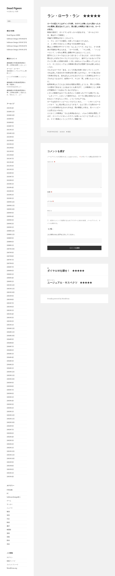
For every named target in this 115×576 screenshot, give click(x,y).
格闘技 (9, 530)
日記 (8, 519)
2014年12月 (11, 133)
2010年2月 (10, 195)
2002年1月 (10, 448)
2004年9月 (10, 339)
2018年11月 (11, 112)
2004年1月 (10, 368)
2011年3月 (10, 166)
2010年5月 (10, 184)
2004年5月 (10, 354)
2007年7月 (10, 260)
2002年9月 (10, 426)
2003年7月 (10, 390)
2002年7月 (10, 430)
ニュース (10, 508)
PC (8, 493)
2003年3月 (10, 404)
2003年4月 (10, 401)
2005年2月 (10, 321)
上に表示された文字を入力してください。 (61, 235)
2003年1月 (10, 411)
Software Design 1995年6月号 (17, 46)
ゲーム (9, 501)
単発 (8, 515)
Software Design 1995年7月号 (17, 42)
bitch (63, 132)
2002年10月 (11, 422)
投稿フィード (11, 561)
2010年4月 (10, 187)
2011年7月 (10, 159)
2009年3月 (10, 220)
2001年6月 (10, 469)
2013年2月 (10, 144)
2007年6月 (10, 263)
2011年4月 (10, 162)
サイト (49, 211)
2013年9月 (10, 137)
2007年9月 (10, 252)
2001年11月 (11, 455)
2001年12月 (11, 451)
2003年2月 (10, 408)
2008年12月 (11, 231)
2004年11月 (11, 332)
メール (50, 201)
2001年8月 (10, 466)
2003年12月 (11, 372)
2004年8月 (10, 343)
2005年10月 (11, 292)
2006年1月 (10, 281)
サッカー (10, 504)
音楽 (8, 544)
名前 (49, 192)
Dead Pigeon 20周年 (13, 35)
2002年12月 (11, 415)
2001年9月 (10, 462)
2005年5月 (10, 310)
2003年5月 (10, 397)
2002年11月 (11, 419)
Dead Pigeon (14, 8)
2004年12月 (11, 328)
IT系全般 (10, 490)
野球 (8, 540)
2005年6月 (10, 307)
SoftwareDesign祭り (14, 497)
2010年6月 (10, 180)
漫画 (8, 533)
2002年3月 (10, 440)
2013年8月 (10, 140)
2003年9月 (10, 383)
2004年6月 (10, 350)
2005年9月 (10, 296)
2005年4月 (10, 314)
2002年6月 (10, 433)
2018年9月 (10, 119)
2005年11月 (11, 289)
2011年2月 (10, 169)
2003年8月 (10, 386)
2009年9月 (10, 213)
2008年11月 (11, 234)
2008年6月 (10, 242)
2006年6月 (10, 271)
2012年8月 (10, 148)
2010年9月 (10, 173)
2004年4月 (10, 357)
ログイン (10, 557)
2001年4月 (10, 477)
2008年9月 (10, 238)
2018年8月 (10, 122)
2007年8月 (10, 256)
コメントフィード (12, 565)
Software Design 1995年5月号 (17, 50)
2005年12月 (11, 285)
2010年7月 (10, 177)
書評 (8, 526)
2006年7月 (10, 267)
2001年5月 (10, 473)
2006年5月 (10, 274)
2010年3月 (10, 191)
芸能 (8, 537)
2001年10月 (11, 458)
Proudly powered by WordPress (58, 299)
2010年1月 (10, 198)
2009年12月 (11, 202)
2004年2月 (10, 365)
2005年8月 (10, 299)
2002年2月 (10, 444)
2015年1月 (10, 130)
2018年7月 (10, 126)
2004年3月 (10, 361)
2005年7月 (10, 303)
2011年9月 (10, 151)
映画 (8, 522)
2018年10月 (11, 115)
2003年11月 (11, 375)
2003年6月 (10, 393)
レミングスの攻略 (12, 77)
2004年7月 (10, 346)
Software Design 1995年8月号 (17, 39)
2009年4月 (10, 216)
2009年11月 (11, 206)
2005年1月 (10, 325)
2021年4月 (10, 108)
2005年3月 (10, 318)
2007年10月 (11, 249)
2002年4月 (10, 437)
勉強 (8, 511)
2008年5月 (10, 245)
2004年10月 (11, 336)
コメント (51, 162)
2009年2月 (10, 224)
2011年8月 (10, 155)
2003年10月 (11, 379)
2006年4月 (10, 278)
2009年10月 (11, 209)
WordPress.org (12, 568)
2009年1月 (10, 227)
